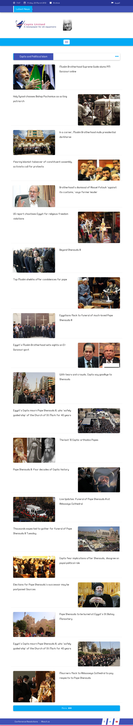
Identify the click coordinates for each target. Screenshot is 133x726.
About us (45, 722)
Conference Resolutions (26, 722)
